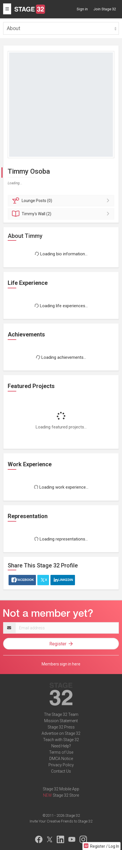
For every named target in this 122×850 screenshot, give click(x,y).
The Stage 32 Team (61, 714)
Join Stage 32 (104, 9)
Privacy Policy (61, 765)
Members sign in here (61, 664)
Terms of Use (61, 752)
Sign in (82, 9)
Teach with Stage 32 (61, 739)
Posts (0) (62, 200)
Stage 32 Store (66, 795)
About (13, 28)
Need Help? (61, 746)
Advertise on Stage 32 (61, 733)
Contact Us (61, 771)
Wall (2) (62, 213)
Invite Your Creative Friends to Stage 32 (61, 821)
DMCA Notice (61, 758)
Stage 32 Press (61, 727)
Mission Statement (61, 720)
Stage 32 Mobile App (61, 789)
